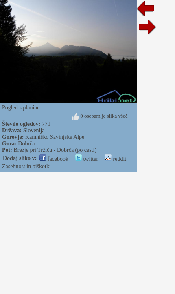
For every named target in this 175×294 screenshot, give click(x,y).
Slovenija (34, 130)
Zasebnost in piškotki (26, 166)
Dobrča (26, 143)
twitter (86, 159)
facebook (53, 159)
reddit (115, 159)
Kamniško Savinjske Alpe (54, 137)
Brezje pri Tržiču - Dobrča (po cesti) (54, 150)
